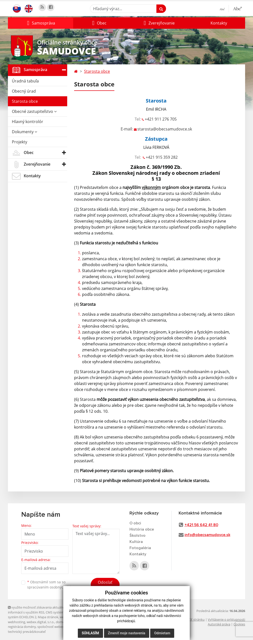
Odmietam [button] (162, 633)
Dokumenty (24, 131)
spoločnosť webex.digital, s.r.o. (59, 626)
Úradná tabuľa (25, 81)
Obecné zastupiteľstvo (34, 111)
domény (62, 622)
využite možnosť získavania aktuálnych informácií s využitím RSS (38, 609)
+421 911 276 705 (161, 119)
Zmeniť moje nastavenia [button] (126, 633)
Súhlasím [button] (90, 633)
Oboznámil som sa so (52, 584)
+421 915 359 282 (162, 157)
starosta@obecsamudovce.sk (164, 129)
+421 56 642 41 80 (201, 525)
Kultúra (136, 542)
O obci (135, 523)
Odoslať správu (105, 585)
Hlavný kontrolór (27, 121)
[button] (40, 23)
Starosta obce (25, 101)
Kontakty (219, 23)
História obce (141, 529)
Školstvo (137, 536)
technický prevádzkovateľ (26, 631)
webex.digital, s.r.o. (40, 622)
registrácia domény (22, 626)
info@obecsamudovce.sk (207, 535)
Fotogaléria (140, 548)
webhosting (16, 622)
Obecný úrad (24, 91)
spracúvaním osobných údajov (52, 587)
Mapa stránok (48, 617)
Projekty (19, 142)
